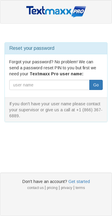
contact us (35, 188)
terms (80, 188)
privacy (66, 188)
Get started (79, 181)
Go (96, 84)
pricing (52, 188)
